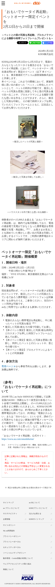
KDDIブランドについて (38, 508)
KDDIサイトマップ (36, 519)
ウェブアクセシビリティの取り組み (17, 564)
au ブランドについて (11, 508)
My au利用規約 (9, 531)
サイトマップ (8, 503)
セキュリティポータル (12, 547)
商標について (8, 569)
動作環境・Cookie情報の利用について (18, 558)
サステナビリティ (10, 514)
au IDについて (34, 503)
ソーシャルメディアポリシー (14, 553)
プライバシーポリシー (12, 536)
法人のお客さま (35, 514)
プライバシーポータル (12, 542)
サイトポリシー (9, 525)
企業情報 (6, 519)
